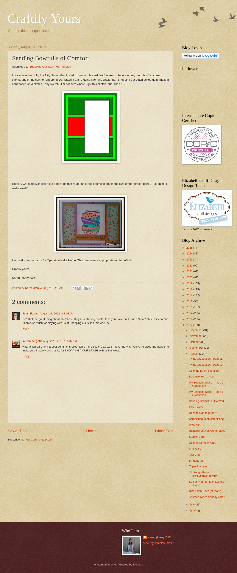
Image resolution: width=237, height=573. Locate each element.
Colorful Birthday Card (202, 442)
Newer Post (18, 431)
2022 (189, 265)
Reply (26, 328)
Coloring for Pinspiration (203, 370)
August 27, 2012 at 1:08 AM (56, 313)
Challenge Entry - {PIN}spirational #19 (203, 474)
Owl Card (195, 454)
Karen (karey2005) (160, 537)
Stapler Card (196, 436)
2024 (189, 253)
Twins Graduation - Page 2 (205, 358)
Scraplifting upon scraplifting (206, 419)
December (196, 330)
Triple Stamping (198, 466)
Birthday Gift (196, 460)
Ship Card (195, 448)
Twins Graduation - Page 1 (205, 364)
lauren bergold (32, 341)
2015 (189, 307)
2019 (189, 283)
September (197, 347)
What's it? (195, 425)
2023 (189, 259)
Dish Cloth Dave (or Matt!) (205, 491)
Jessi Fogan (30, 313)
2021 (189, 271)
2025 (189, 247)
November (196, 335)
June (193, 510)
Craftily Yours (44, 18)
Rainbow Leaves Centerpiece (207, 430)
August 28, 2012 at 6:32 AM (60, 341)
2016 (189, 301)
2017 (189, 295)
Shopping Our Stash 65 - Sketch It (51, 66)
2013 (189, 319)
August (194, 353)
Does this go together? (203, 412)
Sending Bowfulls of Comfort (206, 401)
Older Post (164, 431)
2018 (189, 289)
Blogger (137, 564)
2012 (189, 325)
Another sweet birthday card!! (207, 497)
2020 (189, 277)
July (192, 504)
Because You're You (201, 376)
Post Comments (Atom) (39, 439)
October (195, 341)
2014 (189, 313)
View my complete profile (158, 543)
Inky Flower (196, 407)
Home (91, 431)
